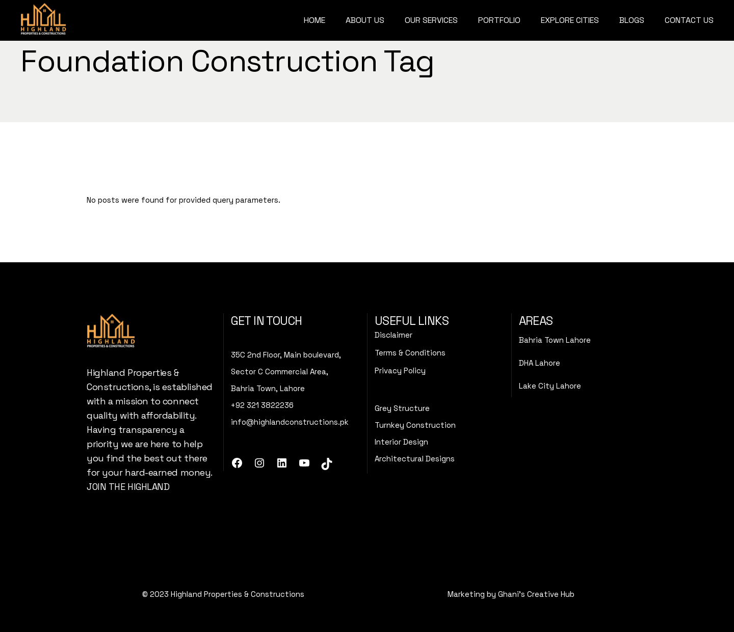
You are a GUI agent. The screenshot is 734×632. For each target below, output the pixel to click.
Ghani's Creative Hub (536, 594)
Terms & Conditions (410, 353)
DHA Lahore (539, 363)
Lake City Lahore (550, 386)
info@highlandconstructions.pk (290, 422)
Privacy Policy (400, 370)
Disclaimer (393, 335)
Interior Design (401, 442)
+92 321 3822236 (262, 405)
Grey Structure (402, 408)
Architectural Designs (415, 458)
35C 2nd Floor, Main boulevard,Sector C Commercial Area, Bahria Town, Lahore (286, 371)
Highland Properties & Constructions (237, 594)
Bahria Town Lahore (555, 340)
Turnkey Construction (415, 425)
